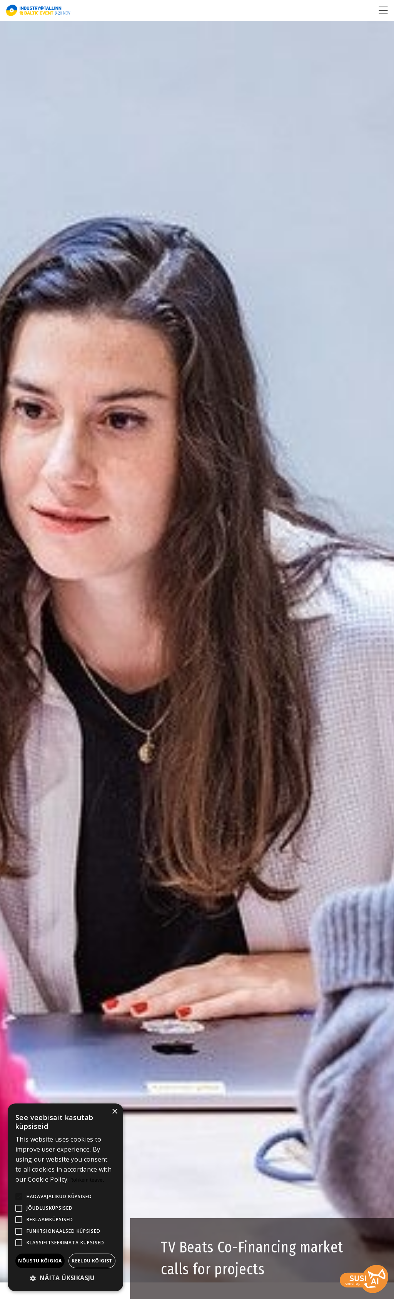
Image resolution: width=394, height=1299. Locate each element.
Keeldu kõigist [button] (92, 1260)
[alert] (65, 1197)
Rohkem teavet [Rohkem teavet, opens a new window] (87, 1180)
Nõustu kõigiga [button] (40, 1260)
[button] (65, 1278)
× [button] (114, 1112)
